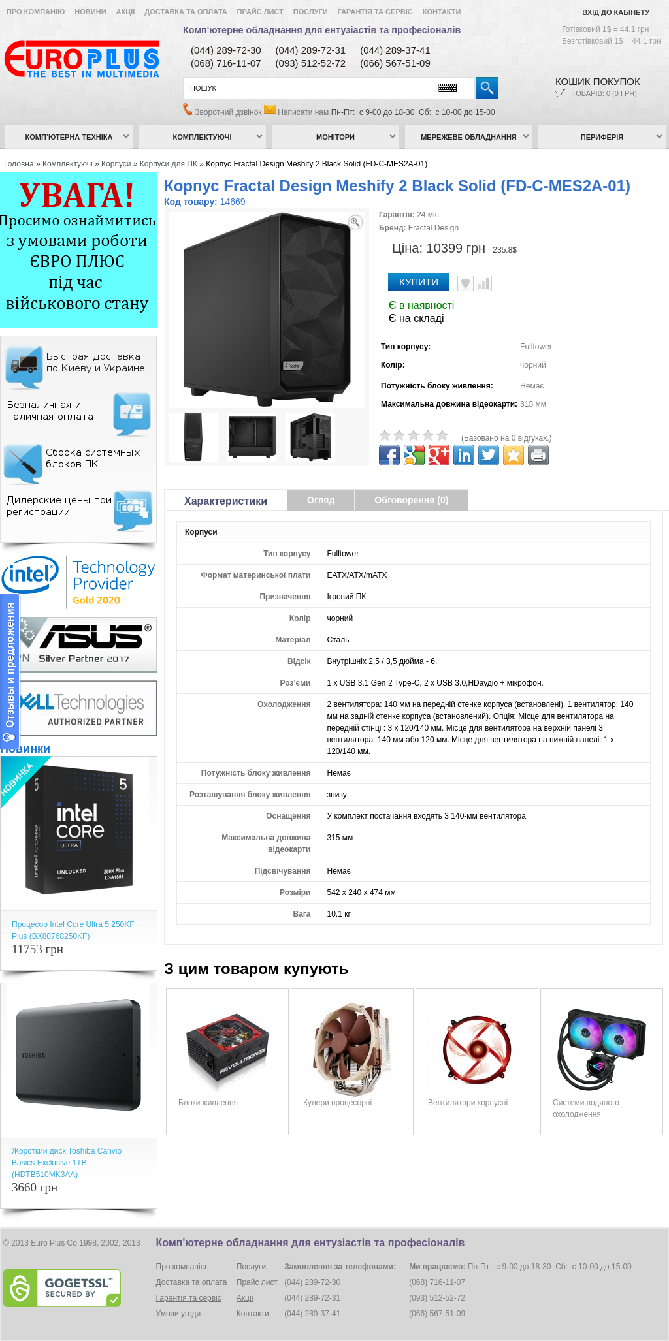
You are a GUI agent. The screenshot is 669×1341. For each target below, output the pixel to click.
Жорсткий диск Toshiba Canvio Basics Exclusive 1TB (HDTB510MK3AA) (67, 1162)
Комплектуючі (202, 137)
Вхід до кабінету (615, 12)
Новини (90, 12)
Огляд (320, 500)
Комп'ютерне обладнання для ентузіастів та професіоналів (322, 30)
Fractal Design (433, 227)
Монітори (335, 137)
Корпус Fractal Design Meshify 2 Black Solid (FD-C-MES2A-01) (316, 163)
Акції (125, 12)
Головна (19, 163)
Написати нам (303, 112)
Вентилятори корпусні (468, 1102)
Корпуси (116, 163)
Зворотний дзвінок (228, 112)
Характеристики (225, 501)
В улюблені (465, 283)
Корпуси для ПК (168, 163)
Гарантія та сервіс (375, 12)
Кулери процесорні (337, 1102)
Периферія (602, 137)
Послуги (310, 12)
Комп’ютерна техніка (69, 137)
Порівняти (484, 283)
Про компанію (36, 12)
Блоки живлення (208, 1102)
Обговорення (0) (411, 500)
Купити (418, 281)
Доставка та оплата (185, 12)
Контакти (442, 12)
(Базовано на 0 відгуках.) (506, 438)
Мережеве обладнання (469, 137)
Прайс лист (260, 12)
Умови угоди (178, 1313)
